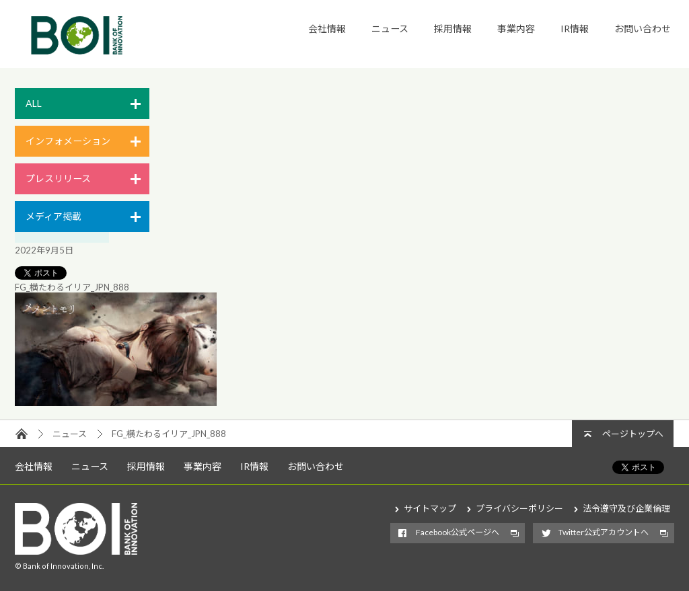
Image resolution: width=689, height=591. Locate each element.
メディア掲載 (53, 216)
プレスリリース (58, 178)
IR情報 (574, 28)
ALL (34, 103)
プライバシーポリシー (519, 508)
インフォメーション (68, 141)
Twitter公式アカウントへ (603, 532)
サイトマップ (430, 508)
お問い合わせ (642, 28)
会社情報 (327, 28)
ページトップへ (632, 433)
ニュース (389, 28)
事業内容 (516, 28)
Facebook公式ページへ (457, 532)
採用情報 (453, 28)
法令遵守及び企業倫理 (626, 508)
